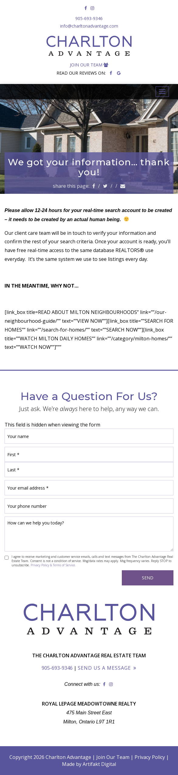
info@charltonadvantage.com (89, 26)
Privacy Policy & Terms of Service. (53, 565)
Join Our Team (89, 65)
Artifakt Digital (99, 764)
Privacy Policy (150, 757)
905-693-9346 (89, 18)
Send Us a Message (104, 668)
